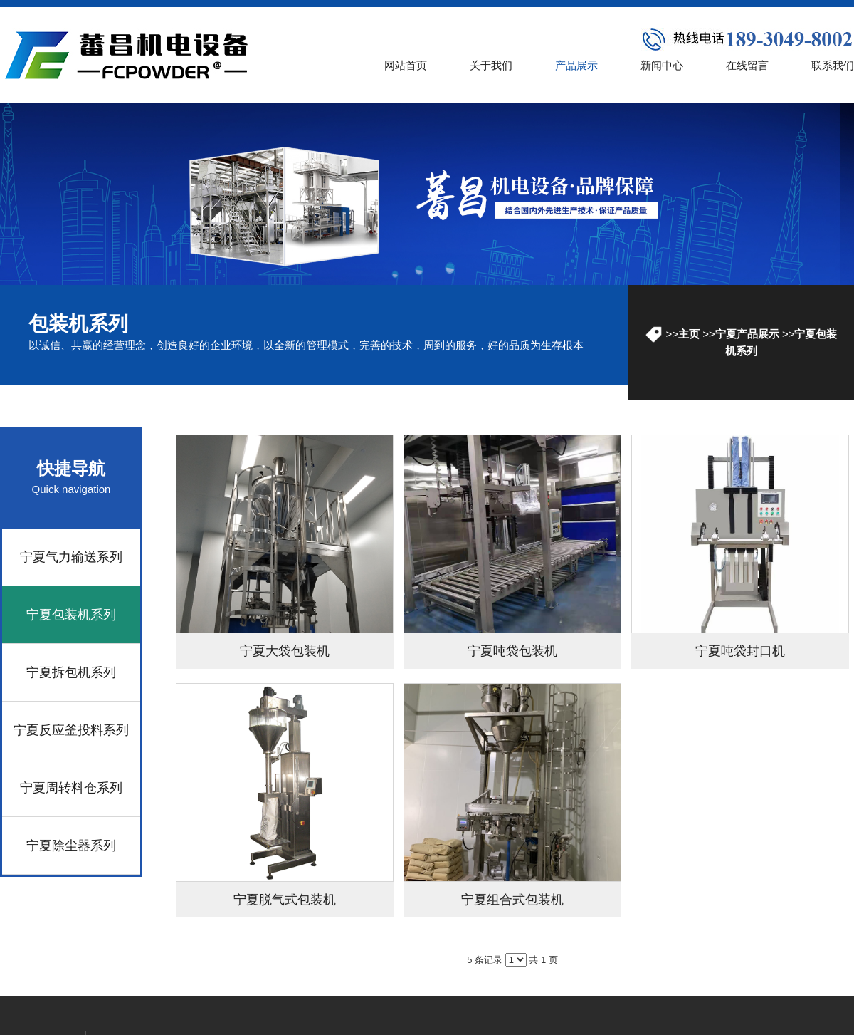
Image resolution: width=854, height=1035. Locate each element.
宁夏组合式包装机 (512, 900)
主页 (689, 334)
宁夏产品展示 (747, 334)
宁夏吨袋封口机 (740, 651)
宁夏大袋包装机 (285, 651)
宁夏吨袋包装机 (512, 651)
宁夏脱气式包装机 (284, 900)
